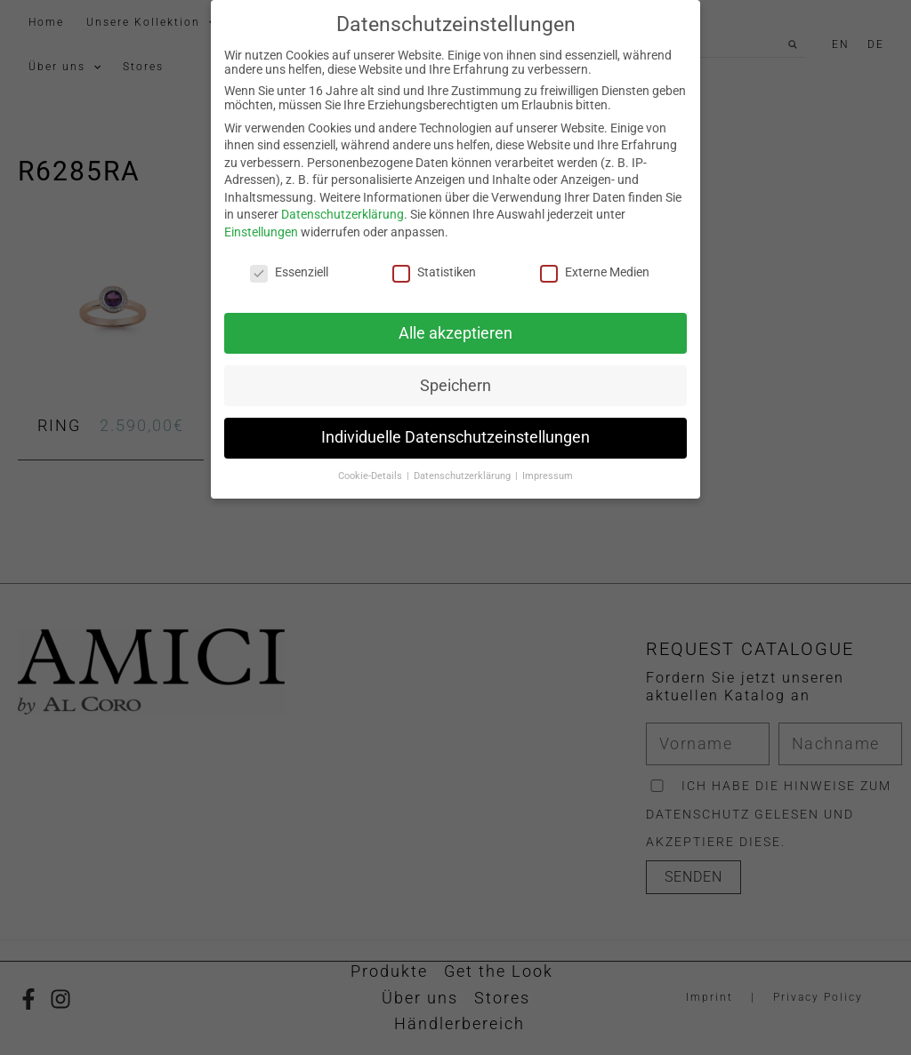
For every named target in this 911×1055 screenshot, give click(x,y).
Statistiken (434, 262)
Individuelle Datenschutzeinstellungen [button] (455, 427)
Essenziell (289, 262)
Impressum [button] (547, 466)
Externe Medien (594, 262)
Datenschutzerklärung (342, 204)
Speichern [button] (455, 375)
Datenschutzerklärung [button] (463, 466)
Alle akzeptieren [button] (455, 323)
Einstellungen (261, 222)
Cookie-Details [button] (371, 466)
